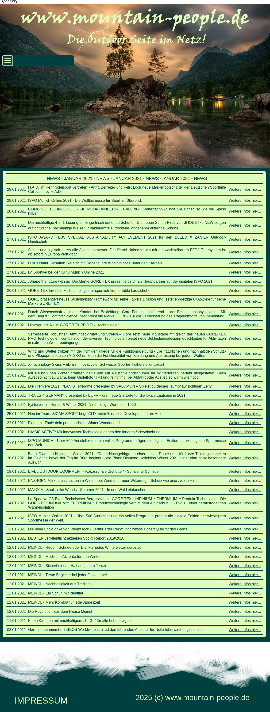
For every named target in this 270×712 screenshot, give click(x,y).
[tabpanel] (134, 404)
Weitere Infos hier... (245, 189)
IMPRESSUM (41, 700)
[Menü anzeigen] (7, 60)
